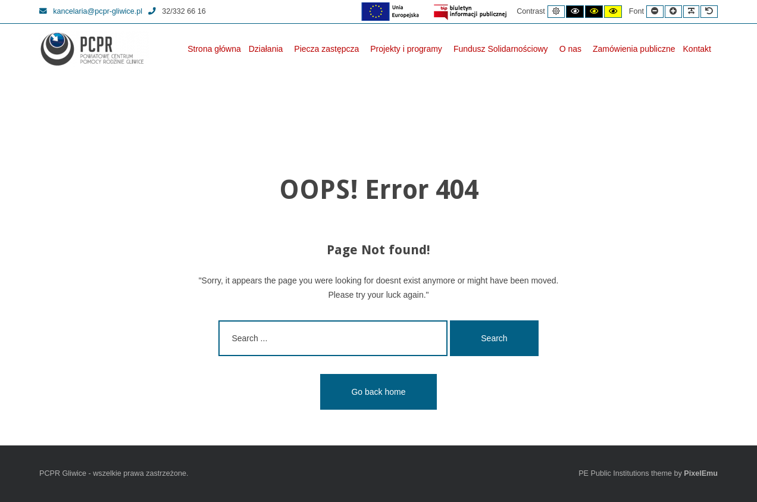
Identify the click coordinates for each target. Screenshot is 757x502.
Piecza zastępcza (326, 49)
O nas (570, 49)
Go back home (378, 392)
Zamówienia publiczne (634, 49)
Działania (266, 49)
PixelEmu (701, 473)
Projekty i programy (406, 49)
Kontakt (697, 49)
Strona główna (214, 49)
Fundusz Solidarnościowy (500, 49)
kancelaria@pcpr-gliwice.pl (90, 11)
